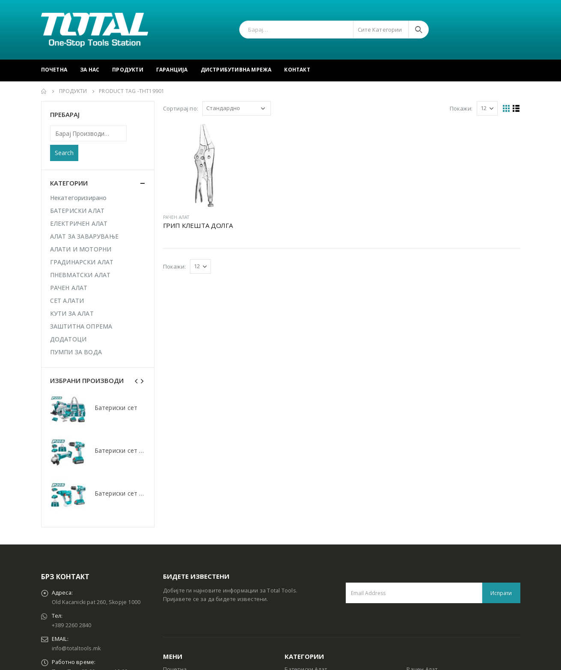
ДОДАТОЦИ (68, 339)
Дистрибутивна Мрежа (236, 69)
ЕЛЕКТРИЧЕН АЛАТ (79, 223)
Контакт (297, 69)
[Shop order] (236, 108)
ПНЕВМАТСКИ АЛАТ (80, 275)
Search (64, 153)
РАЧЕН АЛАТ (176, 217)
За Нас (89, 69)
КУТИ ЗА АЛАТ (72, 313)
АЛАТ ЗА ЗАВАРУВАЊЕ (84, 236)
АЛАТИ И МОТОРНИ (81, 249)
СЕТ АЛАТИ (67, 300)
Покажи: (461, 108)
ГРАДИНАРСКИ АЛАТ (82, 262)
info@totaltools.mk (76, 648)
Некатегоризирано (78, 198)
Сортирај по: (180, 108)
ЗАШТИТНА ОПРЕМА (81, 326)
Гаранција (172, 69)
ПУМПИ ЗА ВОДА (76, 352)
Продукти (127, 69)
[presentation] (136, 380)
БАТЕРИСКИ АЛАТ (77, 210)
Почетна (54, 69)
